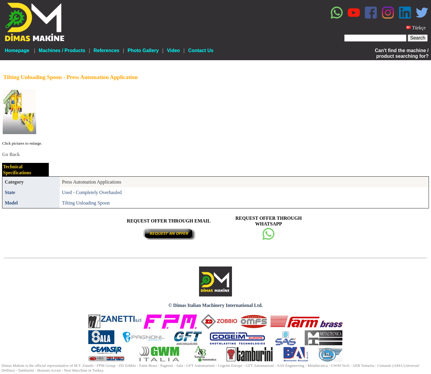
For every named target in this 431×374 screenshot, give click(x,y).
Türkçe (419, 27)
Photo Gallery (143, 50)
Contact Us (200, 50)
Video (173, 50)
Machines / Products (62, 50)
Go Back (11, 154)
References (106, 50)
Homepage (17, 50)
